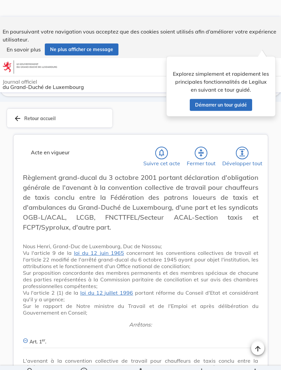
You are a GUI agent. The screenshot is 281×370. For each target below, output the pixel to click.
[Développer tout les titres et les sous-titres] (242, 153)
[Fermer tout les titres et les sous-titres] (201, 153)
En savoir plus (24, 32)
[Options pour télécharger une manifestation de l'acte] (201, 359)
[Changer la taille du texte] (257, 184)
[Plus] (255, 359)
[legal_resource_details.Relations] (140, 359)
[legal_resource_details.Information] (83, 359)
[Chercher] (30, 359)
